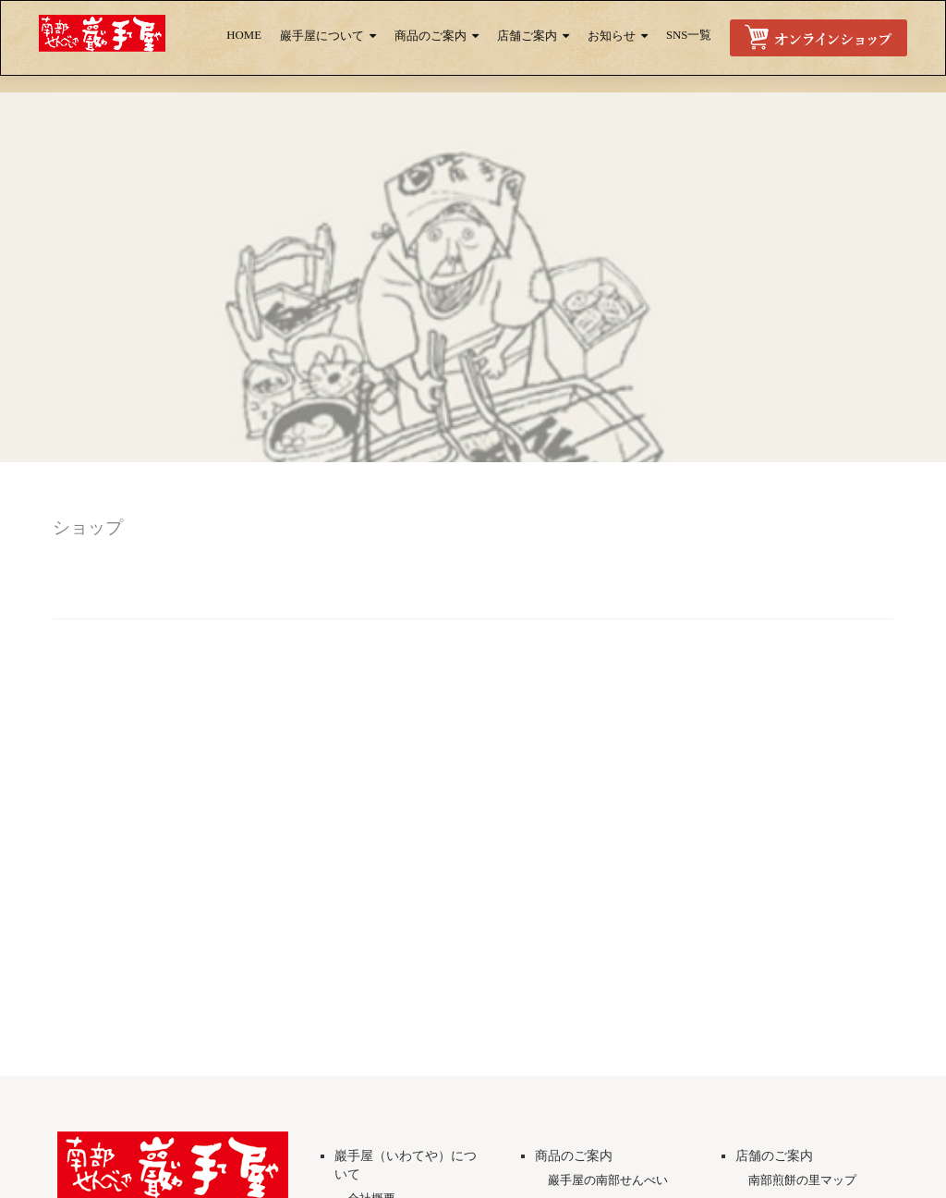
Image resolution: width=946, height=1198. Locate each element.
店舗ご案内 (527, 36)
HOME (243, 35)
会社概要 (371, 1158)
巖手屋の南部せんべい (608, 1139)
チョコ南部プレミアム (608, 1188)
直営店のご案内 (790, 1164)
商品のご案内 (430, 36)
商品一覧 (572, 1164)
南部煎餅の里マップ (802, 1139)
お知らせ (612, 36)
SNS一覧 (688, 35)
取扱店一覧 (778, 1188)
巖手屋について (322, 36)
